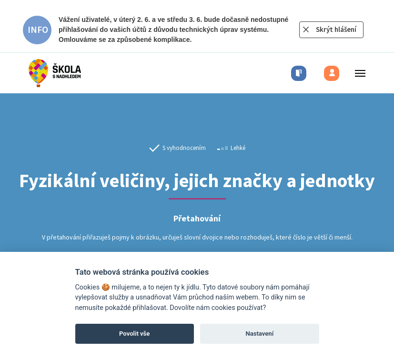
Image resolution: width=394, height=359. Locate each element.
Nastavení (259, 333)
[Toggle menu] (357, 73)
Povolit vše (134, 333)
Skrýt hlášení (336, 29)
